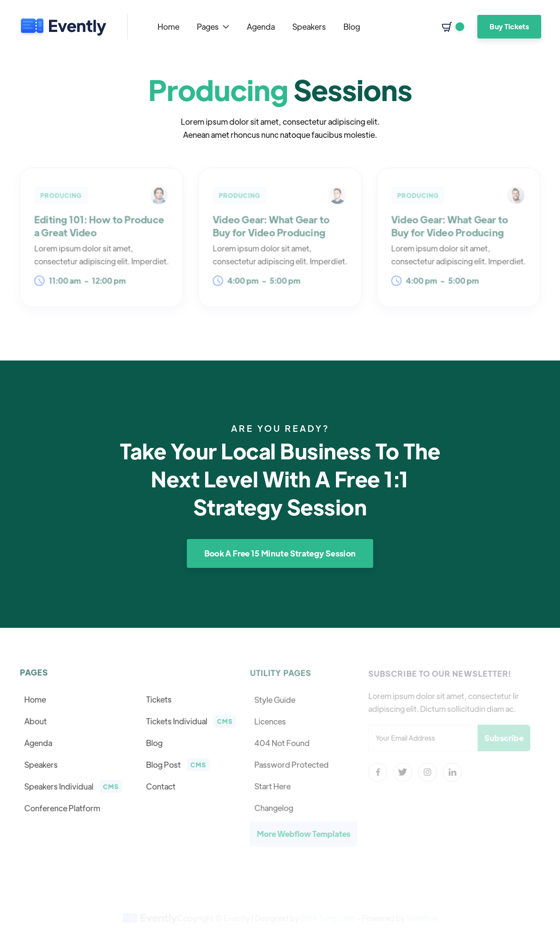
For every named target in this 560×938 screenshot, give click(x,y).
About (36, 722)
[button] (213, 26)
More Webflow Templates (304, 832)
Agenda (261, 26)
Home (168, 26)
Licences (271, 722)
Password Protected (292, 764)
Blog (351, 26)
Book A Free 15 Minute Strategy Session (280, 553)
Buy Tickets (509, 26)
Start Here (273, 786)
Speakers (309, 26)
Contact (160, 786)
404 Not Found (283, 743)
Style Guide (276, 700)
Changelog (275, 807)
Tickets (158, 700)
